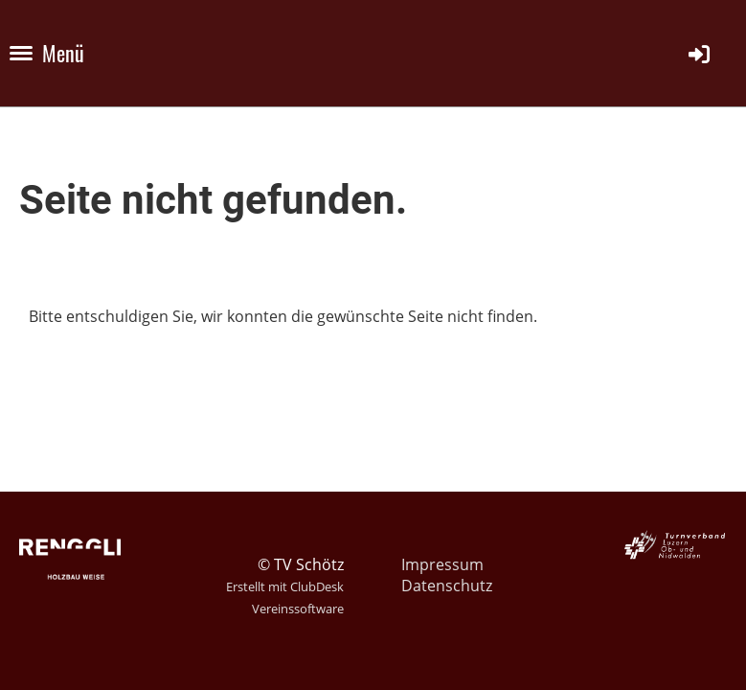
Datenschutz (446, 585)
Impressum (442, 564)
